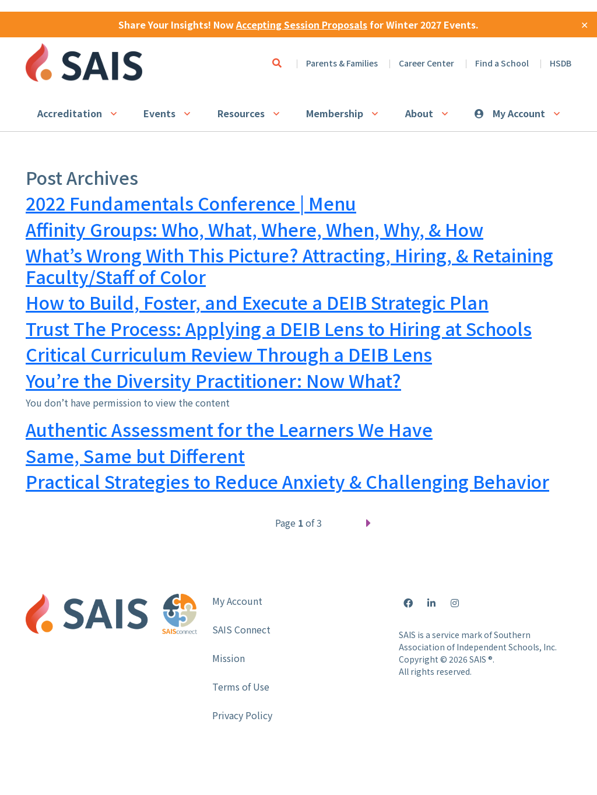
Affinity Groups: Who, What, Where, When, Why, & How (254, 229)
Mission (228, 658)
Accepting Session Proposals (301, 24)
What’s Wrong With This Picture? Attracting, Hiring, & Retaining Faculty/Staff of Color (289, 265)
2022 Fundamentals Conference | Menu (191, 203)
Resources (241, 113)
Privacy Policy (242, 715)
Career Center (426, 63)
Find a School (502, 63)
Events (159, 113)
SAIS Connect (241, 629)
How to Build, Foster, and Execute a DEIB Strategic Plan (257, 302)
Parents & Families (342, 63)
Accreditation (69, 113)
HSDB (560, 63)
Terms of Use (240, 687)
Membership (334, 113)
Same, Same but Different (135, 455)
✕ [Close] (584, 24)
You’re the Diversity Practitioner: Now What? (213, 380)
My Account (519, 113)
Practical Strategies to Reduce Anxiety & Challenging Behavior (287, 481)
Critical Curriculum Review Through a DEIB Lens (229, 354)
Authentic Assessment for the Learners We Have (229, 429)
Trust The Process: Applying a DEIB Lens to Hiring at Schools (279, 328)
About (419, 113)
